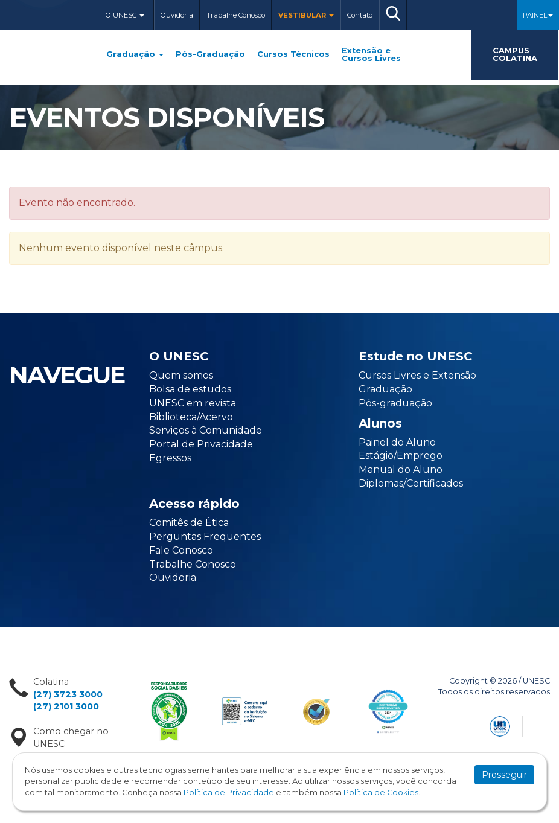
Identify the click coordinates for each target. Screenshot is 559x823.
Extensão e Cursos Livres (371, 55)
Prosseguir (504, 774)
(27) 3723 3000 (68, 694)
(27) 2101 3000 (66, 706)
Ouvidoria (177, 15)
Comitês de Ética (189, 522)
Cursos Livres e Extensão (417, 375)
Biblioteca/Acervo (191, 417)
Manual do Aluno (400, 469)
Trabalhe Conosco (235, 15)
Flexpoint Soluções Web (542, 724)
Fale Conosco (181, 550)
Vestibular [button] (306, 15)
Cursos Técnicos (293, 55)
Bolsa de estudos (190, 389)
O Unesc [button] (125, 15)
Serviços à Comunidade (205, 430)
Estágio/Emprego (400, 455)
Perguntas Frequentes (205, 536)
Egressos (170, 458)
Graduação (135, 55)
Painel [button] (538, 15)
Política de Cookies (380, 792)
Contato (359, 15)
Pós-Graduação (210, 55)
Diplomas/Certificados (411, 483)
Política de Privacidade (229, 792)
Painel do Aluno (397, 442)
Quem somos (181, 375)
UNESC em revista (192, 403)
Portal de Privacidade (201, 444)
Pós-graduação (395, 403)
